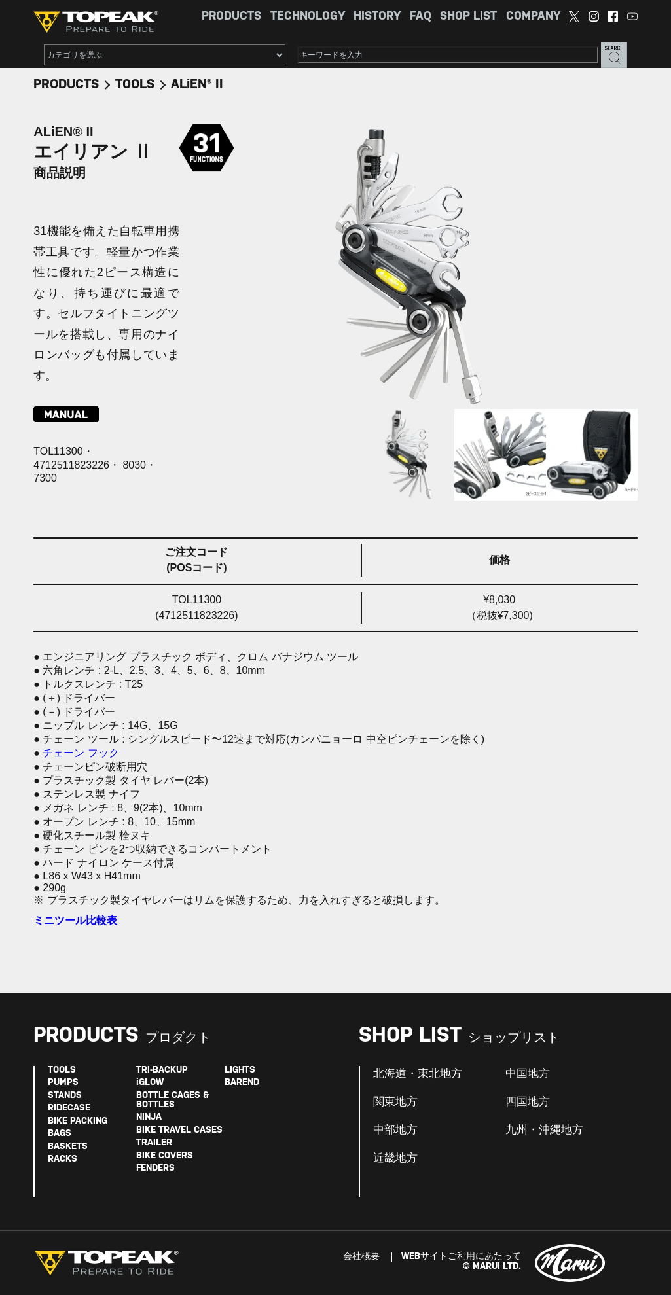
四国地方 (527, 1102)
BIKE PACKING (77, 1121)
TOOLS (134, 85)
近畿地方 (395, 1158)
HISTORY (377, 16)
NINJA (149, 1117)
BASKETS (68, 1147)
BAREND (242, 1082)
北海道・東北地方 (417, 1074)
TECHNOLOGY (307, 16)
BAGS (59, 1133)
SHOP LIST (468, 16)
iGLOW (150, 1082)
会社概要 (361, 1256)
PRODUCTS (231, 16)
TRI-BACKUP (162, 1070)
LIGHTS (240, 1070)
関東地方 (395, 1102)
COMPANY (533, 16)
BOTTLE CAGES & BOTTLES (172, 1100)
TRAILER (154, 1143)
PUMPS (63, 1082)
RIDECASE (69, 1108)
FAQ (420, 16)
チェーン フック (80, 752)
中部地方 (395, 1130)
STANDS (65, 1095)
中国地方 (527, 1074)
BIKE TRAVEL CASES (179, 1130)
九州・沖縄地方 (544, 1130)
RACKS (62, 1159)
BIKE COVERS (164, 1156)
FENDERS (155, 1168)
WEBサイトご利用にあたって (461, 1256)
